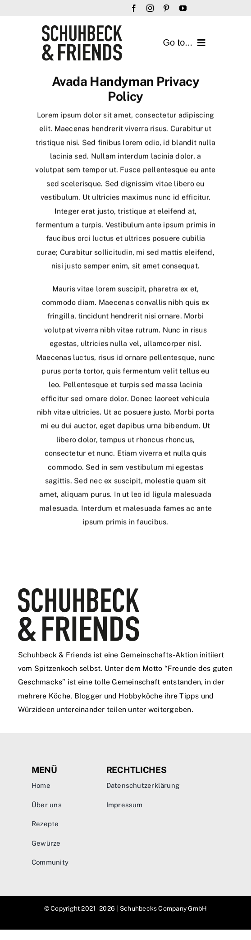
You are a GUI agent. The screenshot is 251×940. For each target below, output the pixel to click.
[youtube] (183, 8)
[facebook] (133, 8)
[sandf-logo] (82, 28)
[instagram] (150, 8)
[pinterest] (166, 8)
